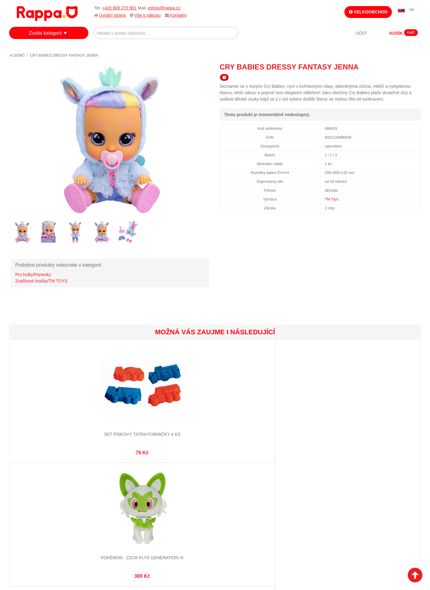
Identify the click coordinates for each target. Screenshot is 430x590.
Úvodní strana (112, 15)
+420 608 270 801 (119, 7)
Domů (17, 55)
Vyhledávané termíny (106, 487)
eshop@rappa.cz (164, 7)
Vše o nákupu (147, 15)
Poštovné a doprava (36, 501)
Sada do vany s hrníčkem (249, 412)
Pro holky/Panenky (33, 274)
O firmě (23, 479)
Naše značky (28, 517)
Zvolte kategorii (45, 33)
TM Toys (332, 199)
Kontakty (178, 15)
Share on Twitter (415, 67)
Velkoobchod (368, 11)
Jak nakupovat (30, 487)
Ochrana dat (29, 509)
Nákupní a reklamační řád (42, 494)
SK (411, 10)
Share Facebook (403, 67)
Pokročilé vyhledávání (107, 494)
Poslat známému (390, 67)
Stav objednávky (168, 487)
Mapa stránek (98, 479)
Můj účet (160, 479)
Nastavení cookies (200, 559)
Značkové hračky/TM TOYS (41, 281)
